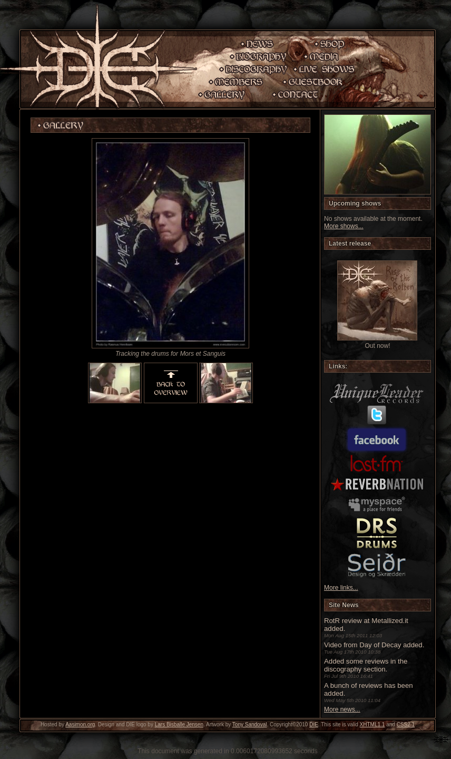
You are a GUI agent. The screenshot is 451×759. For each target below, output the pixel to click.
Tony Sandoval (249, 724)
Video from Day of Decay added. (374, 645)
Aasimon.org (80, 724)
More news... (342, 709)
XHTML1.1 (372, 724)
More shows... (344, 226)
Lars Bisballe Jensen (179, 724)
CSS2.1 (406, 724)
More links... (341, 587)
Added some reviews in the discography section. (365, 665)
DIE (313, 724)
